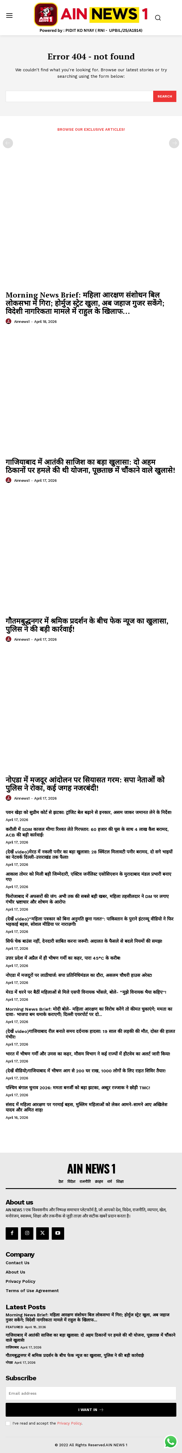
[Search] (164, 96)
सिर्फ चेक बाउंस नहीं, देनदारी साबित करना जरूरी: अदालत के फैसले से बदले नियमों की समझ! (84, 941)
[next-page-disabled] (174, 143)
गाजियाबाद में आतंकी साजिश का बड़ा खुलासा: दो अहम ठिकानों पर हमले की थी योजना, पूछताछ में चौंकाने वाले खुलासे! (90, 466)
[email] (91, 1393)
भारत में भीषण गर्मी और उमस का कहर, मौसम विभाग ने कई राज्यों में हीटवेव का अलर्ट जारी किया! (88, 1054)
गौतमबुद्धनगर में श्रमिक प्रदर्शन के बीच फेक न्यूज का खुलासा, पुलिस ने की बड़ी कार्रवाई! (87, 625)
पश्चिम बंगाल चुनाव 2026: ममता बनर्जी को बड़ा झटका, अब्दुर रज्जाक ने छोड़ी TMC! (78, 1087)
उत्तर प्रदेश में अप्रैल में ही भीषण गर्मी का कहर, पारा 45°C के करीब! (63, 958)
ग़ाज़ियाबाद (12, 1347)
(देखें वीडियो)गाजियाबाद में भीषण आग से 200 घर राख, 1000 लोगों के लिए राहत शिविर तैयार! (86, 1070)
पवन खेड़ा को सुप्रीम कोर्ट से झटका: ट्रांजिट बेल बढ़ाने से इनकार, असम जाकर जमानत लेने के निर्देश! (89, 812)
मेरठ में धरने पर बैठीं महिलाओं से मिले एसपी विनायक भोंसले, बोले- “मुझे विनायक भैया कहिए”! (86, 992)
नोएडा (9, 1363)
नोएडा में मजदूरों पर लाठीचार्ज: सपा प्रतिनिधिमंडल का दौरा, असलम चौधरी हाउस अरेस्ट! (79, 975)
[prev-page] (8, 143)
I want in (91, 1409)
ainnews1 (22, 322)
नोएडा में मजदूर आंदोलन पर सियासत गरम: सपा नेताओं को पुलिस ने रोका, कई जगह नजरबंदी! (85, 784)
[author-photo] (9, 321)
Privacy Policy (69, 1423)
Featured (14, 1327)
